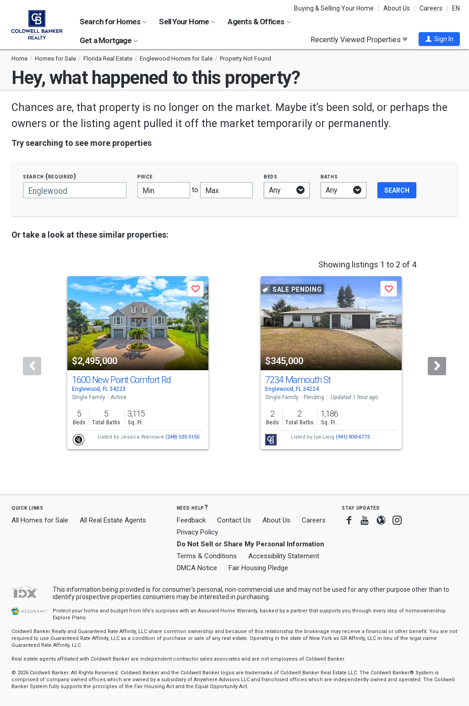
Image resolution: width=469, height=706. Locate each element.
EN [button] (456, 8)
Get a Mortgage (109, 40)
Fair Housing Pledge (258, 568)
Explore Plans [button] (69, 618)
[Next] (437, 366)
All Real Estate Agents (113, 520)
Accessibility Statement (283, 556)
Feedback (191, 520)
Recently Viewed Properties (359, 39)
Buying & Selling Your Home (334, 8)
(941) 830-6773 (353, 437)
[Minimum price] (163, 190)
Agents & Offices (259, 21)
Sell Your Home (187, 21)
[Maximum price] (226, 190)
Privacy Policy (197, 532)
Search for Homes (113, 21)
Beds (271, 176)
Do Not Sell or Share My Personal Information (250, 544)
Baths (329, 176)
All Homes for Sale (39, 520)
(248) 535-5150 (182, 437)
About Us (396, 8)
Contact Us (234, 520)
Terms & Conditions (207, 556)
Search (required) (49, 176)
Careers (431, 8)
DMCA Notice (197, 568)
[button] (439, 39)
